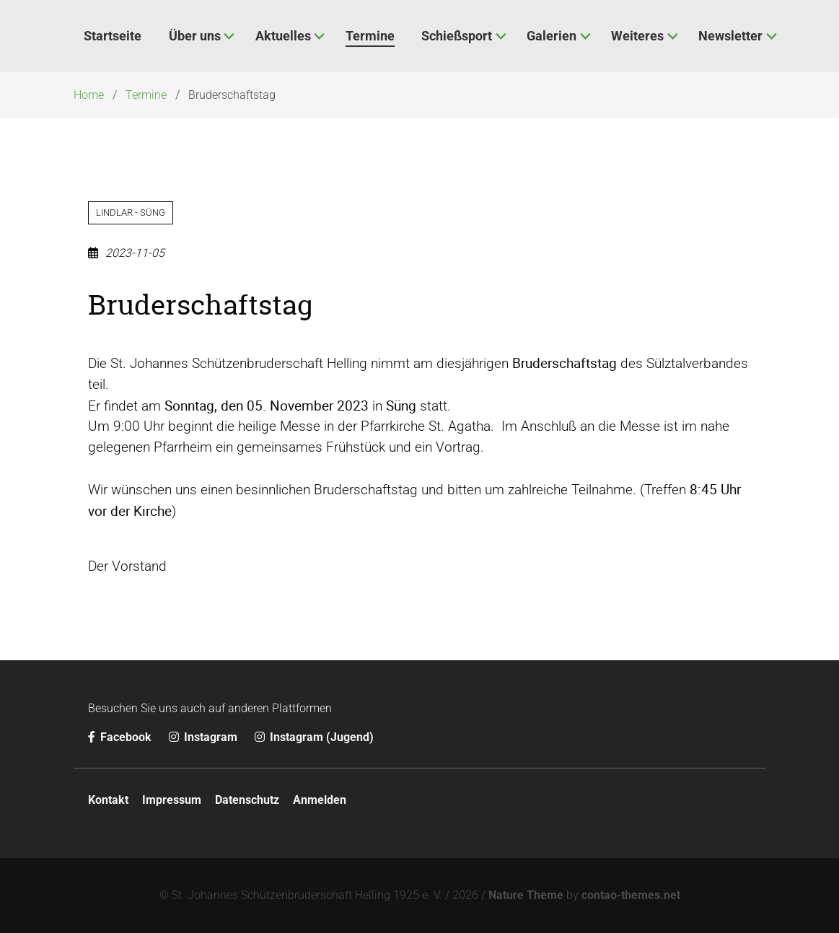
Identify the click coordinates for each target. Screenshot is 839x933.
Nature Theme (525, 895)
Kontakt (108, 800)
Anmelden (319, 800)
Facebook (121, 737)
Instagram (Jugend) (314, 737)
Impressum (171, 800)
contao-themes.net (630, 895)
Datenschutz (247, 800)
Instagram (204, 737)
